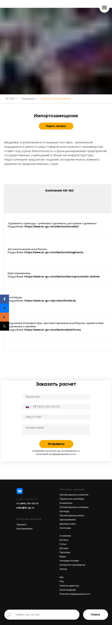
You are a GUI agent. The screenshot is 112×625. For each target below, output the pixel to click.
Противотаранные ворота (72, 515)
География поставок (69, 561)
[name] (56, 396)
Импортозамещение (56, 98)
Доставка (64, 548)
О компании (65, 536)
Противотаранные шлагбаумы (74, 507)
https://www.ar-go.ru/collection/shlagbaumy (53, 252)
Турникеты (22, 524)
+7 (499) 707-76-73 (27, 503)
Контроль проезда (72, 489)
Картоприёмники (25, 529)
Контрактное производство (72, 565)
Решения (28, 98)
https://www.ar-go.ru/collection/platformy (52, 329)
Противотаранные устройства (74, 495)
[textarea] (56, 429)
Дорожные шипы (68, 524)
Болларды (65, 511)
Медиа (63, 556)
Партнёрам (65, 552)
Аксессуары (65, 528)
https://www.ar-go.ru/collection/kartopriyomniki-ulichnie (62, 276)
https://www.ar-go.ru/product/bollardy (50, 300)
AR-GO (10, 98)
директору (74, 585)
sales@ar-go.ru (25, 508)
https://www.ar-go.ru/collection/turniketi (51, 226)
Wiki (62, 577)
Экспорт (63, 569)
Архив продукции (68, 590)
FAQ (62, 581)
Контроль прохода (28, 519)
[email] (56, 416)
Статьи (63, 544)
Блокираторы (66, 503)
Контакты (64, 540)
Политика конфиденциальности (75, 594)
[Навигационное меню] (104, 7)
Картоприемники (68, 519)
